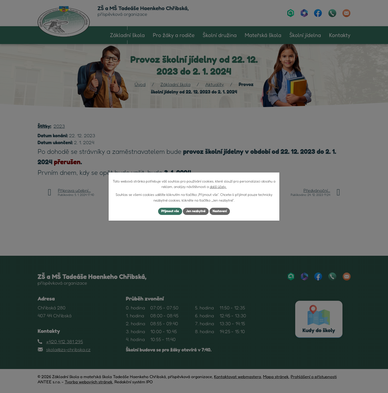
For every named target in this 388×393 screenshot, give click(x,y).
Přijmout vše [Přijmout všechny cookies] (167, 211)
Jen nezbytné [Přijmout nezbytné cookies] (196, 211)
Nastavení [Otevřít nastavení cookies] (222, 211)
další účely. (218, 186)
